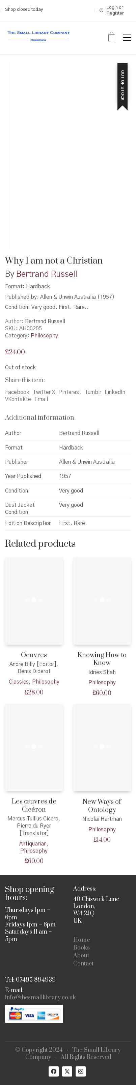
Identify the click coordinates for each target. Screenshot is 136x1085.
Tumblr (93, 392)
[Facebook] (54, 1071)
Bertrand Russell (46, 274)
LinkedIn (115, 392)
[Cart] (111, 37)
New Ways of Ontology (102, 806)
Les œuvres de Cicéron (34, 806)
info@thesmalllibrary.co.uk (40, 997)
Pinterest (69, 392)
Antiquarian (33, 844)
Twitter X (44, 392)
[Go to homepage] (39, 38)
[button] (127, 37)
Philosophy (44, 335)
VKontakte (18, 399)
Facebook (17, 392)
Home (81, 940)
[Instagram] (81, 1071)
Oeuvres (34, 655)
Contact (83, 963)
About (81, 955)
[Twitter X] (67, 1071)
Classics (19, 682)
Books (81, 948)
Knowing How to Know (102, 659)
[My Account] (115, 11)
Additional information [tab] (39, 418)
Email (41, 399)
